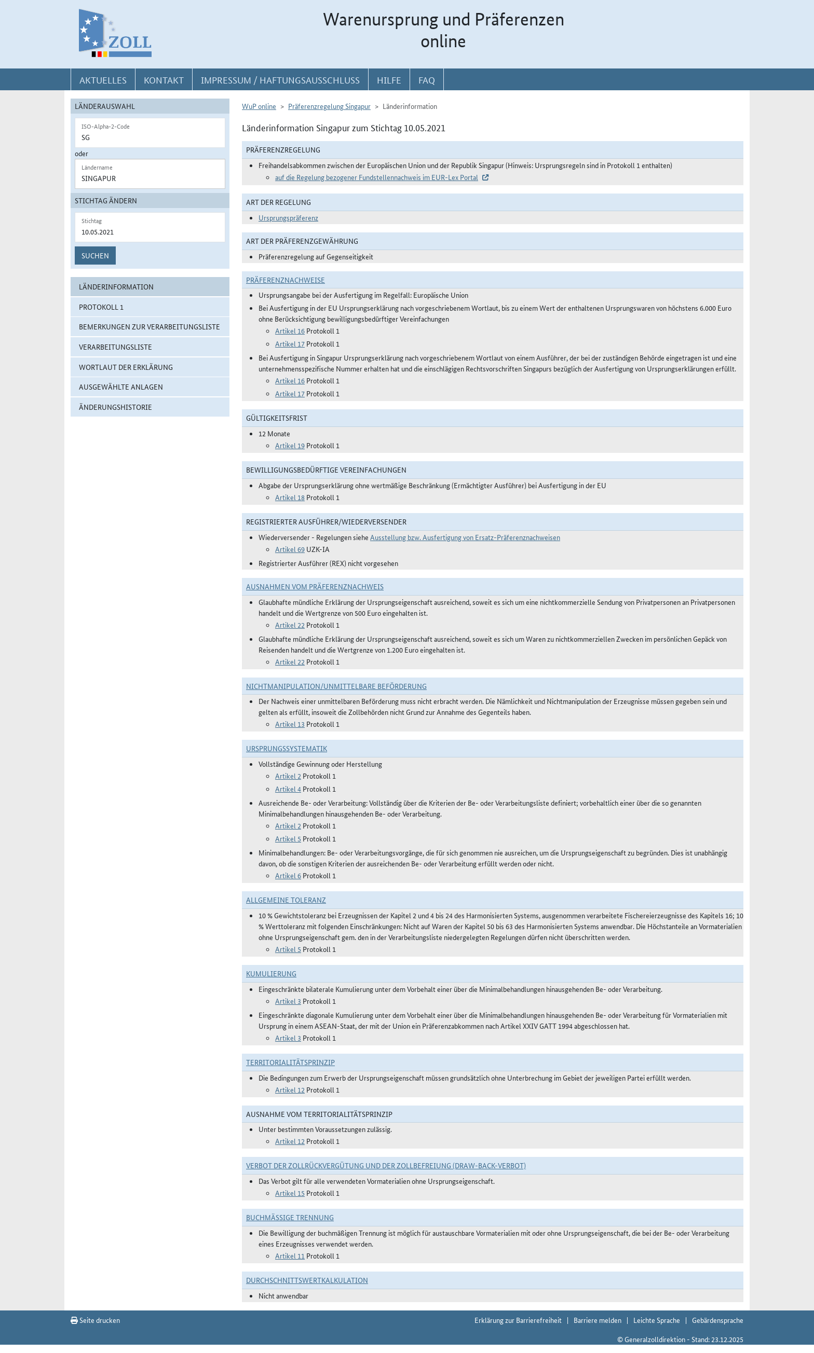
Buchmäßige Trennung (290, 1217)
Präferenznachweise (285, 279)
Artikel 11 (290, 1255)
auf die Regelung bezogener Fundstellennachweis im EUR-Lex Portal (376, 177)
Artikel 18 (290, 497)
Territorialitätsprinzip (290, 1062)
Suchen (95, 255)
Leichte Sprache (656, 1320)
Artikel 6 (288, 875)
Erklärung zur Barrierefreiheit (518, 1320)
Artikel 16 (290, 330)
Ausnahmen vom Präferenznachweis (315, 586)
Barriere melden (597, 1320)
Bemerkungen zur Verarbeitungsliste (149, 326)
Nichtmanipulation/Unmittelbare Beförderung (336, 686)
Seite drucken (95, 1320)
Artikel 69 (290, 549)
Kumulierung (271, 973)
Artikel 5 (288, 838)
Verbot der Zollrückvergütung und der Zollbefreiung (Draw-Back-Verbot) (386, 1165)
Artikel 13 (290, 724)
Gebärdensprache (717, 1320)
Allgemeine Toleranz (286, 899)
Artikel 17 (290, 343)
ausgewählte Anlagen (121, 386)
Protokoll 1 (101, 306)
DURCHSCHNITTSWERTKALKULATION (307, 1280)
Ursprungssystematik (286, 748)
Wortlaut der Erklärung (126, 367)
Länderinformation (116, 286)
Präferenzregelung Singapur (329, 106)
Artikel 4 (288, 788)
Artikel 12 (290, 1089)
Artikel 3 (288, 1001)
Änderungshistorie (115, 407)
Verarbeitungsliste (115, 346)
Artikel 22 (290, 624)
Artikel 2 (288, 775)
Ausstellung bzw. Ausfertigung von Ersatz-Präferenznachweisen (465, 537)
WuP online (259, 106)
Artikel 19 (290, 445)
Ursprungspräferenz (288, 217)
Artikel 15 (290, 1193)
